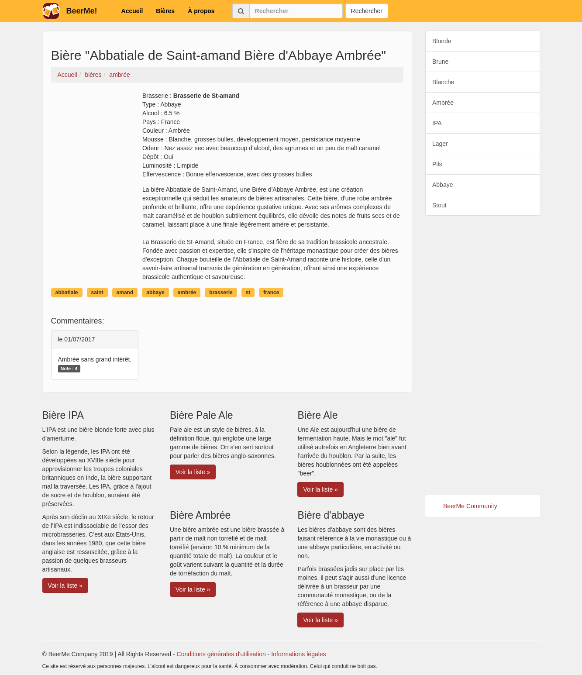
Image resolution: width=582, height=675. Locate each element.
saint (97, 292)
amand (125, 292)
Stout (439, 205)
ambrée (187, 292)
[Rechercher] (296, 10)
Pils (437, 164)
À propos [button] (201, 10)
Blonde (441, 41)
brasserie (220, 292)
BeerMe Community (470, 506)
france (271, 292)
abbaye (155, 292)
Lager (440, 143)
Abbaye (442, 184)
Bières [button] (165, 10)
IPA (437, 123)
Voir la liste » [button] (65, 585)
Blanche (443, 82)
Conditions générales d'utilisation (221, 654)
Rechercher (366, 10)
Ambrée (443, 102)
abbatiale (66, 292)
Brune (440, 61)
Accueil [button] (132, 10)
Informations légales (298, 654)
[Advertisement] (482, 355)
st (248, 292)
